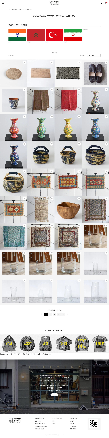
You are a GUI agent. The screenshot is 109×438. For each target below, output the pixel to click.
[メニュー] (3, 3)
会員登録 (72, 421)
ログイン (72, 423)
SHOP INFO (54, 395)
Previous (2, 343)
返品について (38, 421)
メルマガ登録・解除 (57, 418)
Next (107, 343)
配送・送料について (39, 418)
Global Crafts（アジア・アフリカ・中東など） (22, 9)
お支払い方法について (40, 423)
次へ (67, 314)
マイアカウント (73, 418)
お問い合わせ (73, 429)
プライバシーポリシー (40, 429)
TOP (9, 9)
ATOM (54, 423)
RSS (53, 421)
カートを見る (73, 426)
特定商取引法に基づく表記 (41, 426)
